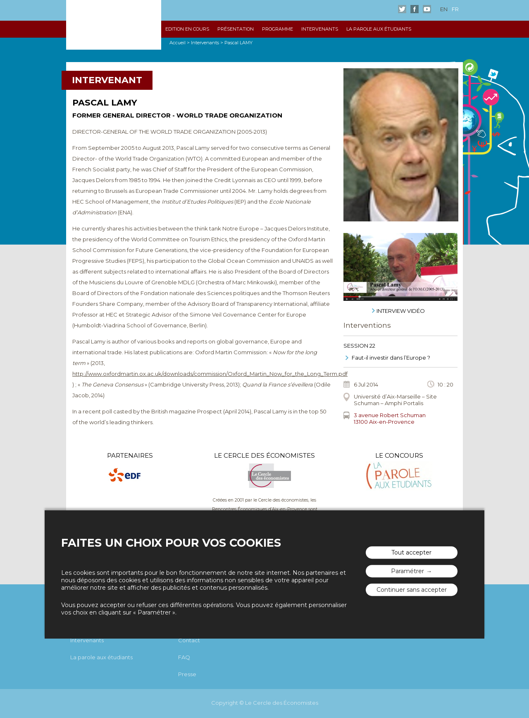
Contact (189, 640)
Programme (277, 29)
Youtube (427, 9)
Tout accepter (411, 553)
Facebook (414, 9)
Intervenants (319, 29)
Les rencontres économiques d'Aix (113, 25)
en (444, 9)
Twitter (402, 9)
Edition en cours (187, 29)
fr (455, 9)
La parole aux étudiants (378, 29)
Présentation (235, 29)
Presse (187, 674)
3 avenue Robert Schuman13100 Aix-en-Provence (390, 418)
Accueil (177, 43)
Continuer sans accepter (411, 590)
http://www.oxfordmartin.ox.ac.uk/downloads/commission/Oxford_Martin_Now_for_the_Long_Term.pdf (210, 373)
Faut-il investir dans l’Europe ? (391, 357)
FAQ (184, 657)
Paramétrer (407, 571)
